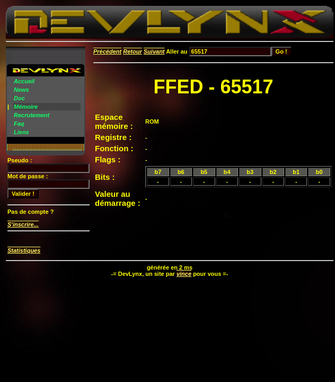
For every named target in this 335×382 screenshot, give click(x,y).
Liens (21, 132)
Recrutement (31, 115)
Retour (132, 51)
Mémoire (26, 106)
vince (184, 274)
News (21, 89)
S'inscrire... (23, 224)
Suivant (154, 51)
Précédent (107, 51)
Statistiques (23, 250)
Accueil (24, 81)
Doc (19, 98)
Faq (19, 123)
